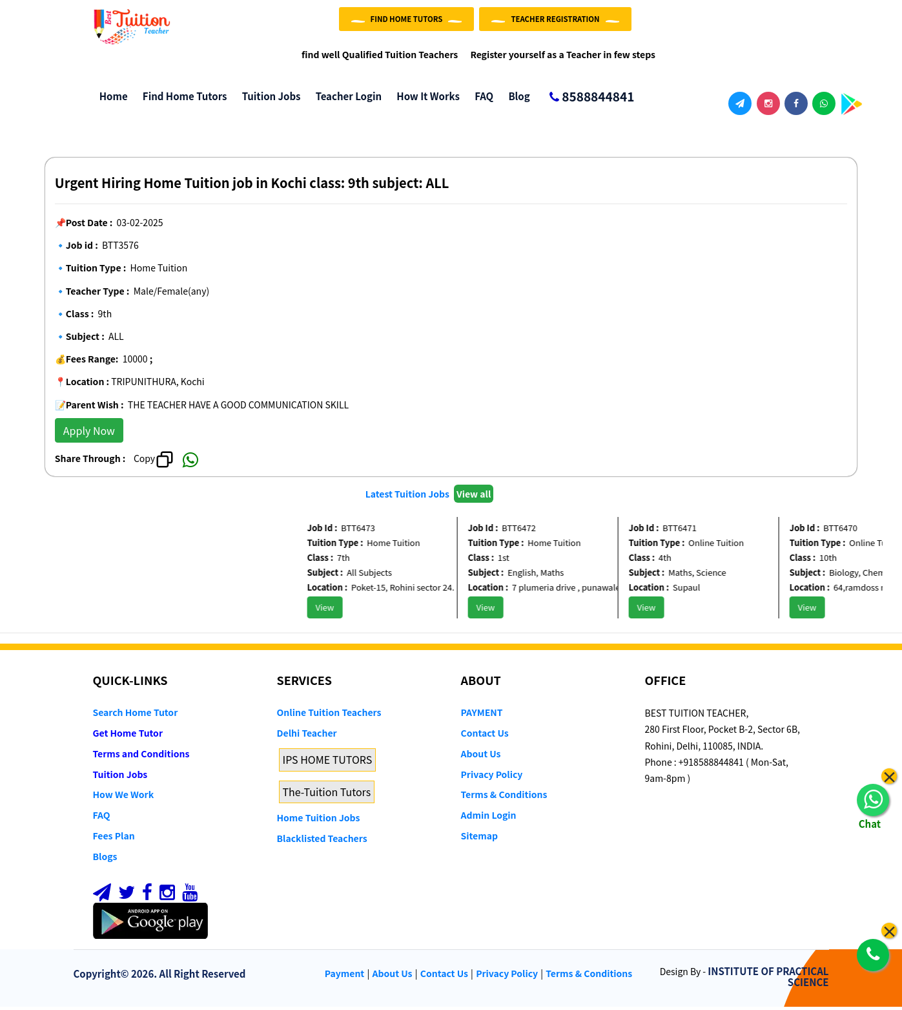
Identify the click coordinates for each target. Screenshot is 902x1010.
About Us (481, 756)
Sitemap (479, 839)
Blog (516, 100)
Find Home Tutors (181, 100)
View (334, 611)
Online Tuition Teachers (329, 716)
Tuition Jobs (267, 100)
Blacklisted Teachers (322, 842)
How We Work (123, 798)
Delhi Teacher (307, 736)
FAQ (480, 100)
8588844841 (586, 101)
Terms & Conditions (504, 798)
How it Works (425, 100)
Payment (345, 977)
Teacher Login (345, 100)
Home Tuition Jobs (318, 821)
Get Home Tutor (128, 736)
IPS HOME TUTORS (328, 762)
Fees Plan (114, 839)
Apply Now (89, 433)
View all (473, 496)
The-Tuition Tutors (327, 795)
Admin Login (489, 818)
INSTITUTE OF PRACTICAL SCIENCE (768, 980)
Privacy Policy (492, 777)
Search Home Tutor (135, 716)
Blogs (105, 859)
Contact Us (485, 736)
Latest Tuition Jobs (408, 496)
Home (110, 100)
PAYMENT (482, 716)
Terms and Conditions (141, 756)
